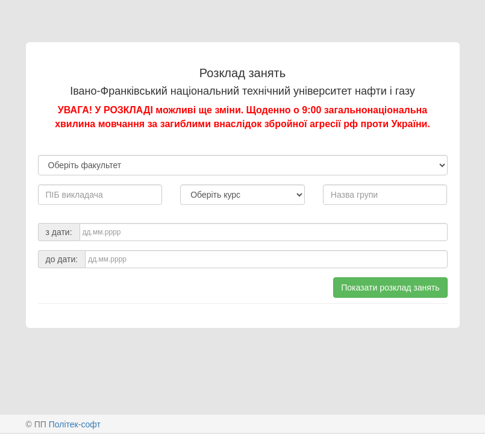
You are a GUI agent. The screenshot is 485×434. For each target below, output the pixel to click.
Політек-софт (75, 424)
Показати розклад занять (390, 287)
